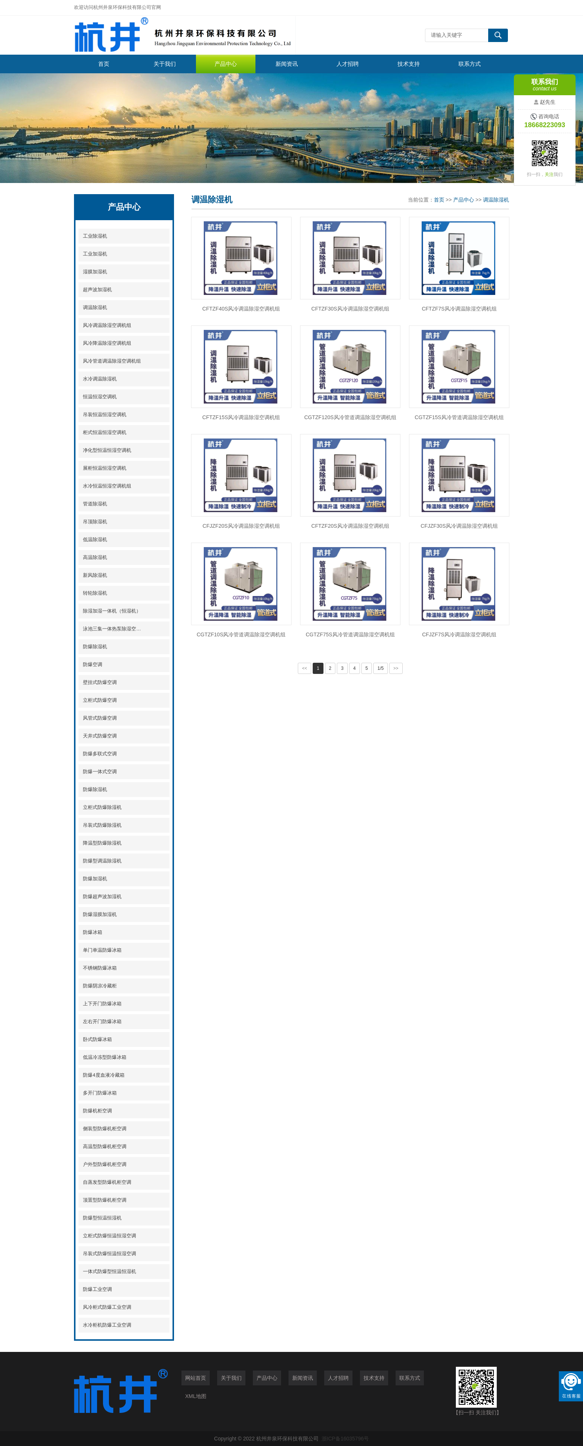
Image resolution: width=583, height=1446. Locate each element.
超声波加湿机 (97, 289)
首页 (103, 64)
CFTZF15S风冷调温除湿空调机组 (241, 417)
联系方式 (469, 64)
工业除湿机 (95, 236)
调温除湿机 (95, 307)
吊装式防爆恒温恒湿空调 (109, 1253)
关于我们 (165, 64)
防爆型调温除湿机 (102, 861)
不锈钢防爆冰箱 (100, 968)
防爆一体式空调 (100, 771)
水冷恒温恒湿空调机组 (107, 486)
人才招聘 (347, 64)
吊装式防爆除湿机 (102, 825)
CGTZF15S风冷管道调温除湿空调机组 (459, 417)
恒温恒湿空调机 (100, 396)
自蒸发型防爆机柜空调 (107, 1182)
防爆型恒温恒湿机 (102, 1218)
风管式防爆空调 (100, 718)
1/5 (380, 668)
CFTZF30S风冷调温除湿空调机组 (350, 309)
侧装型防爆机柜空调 (104, 1128)
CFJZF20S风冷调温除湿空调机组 (241, 526)
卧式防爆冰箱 (97, 1039)
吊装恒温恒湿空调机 (104, 414)
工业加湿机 (95, 254)
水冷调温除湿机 (100, 379)
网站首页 (195, 1378)
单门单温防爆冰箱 (102, 950)
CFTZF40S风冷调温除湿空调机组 (241, 309)
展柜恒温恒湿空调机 (104, 468)
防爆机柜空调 (97, 1111)
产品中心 (226, 64)
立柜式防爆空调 (100, 700)
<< (304, 668)
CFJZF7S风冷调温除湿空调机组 (459, 634)
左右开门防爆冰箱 (102, 1021)
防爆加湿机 (95, 878)
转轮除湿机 (95, 593)
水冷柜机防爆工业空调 (107, 1325)
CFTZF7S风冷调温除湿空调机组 (459, 309)
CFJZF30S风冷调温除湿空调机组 (459, 526)
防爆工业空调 (97, 1289)
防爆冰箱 (92, 932)
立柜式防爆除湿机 (102, 807)
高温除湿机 (95, 557)
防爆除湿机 (95, 646)
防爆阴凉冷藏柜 (100, 986)
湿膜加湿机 (95, 271)
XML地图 (195, 1396)
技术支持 (408, 64)
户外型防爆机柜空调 (104, 1164)
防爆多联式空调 (100, 753)
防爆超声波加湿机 (102, 896)
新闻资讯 (287, 64)
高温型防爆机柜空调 (104, 1146)
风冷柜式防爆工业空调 (107, 1307)
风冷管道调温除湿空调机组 (112, 361)
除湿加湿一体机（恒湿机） (112, 611)
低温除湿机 (95, 539)
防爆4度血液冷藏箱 (103, 1075)
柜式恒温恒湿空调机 (104, 432)
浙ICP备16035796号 (345, 1439)
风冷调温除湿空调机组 (107, 325)
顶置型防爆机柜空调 (104, 1200)
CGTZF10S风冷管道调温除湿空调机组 (241, 634)
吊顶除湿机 (95, 521)
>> (396, 668)
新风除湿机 (95, 575)
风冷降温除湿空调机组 (107, 343)
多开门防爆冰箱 (100, 1093)
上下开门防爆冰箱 (102, 1003)
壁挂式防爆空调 (100, 682)
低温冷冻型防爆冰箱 (104, 1057)
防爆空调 (92, 664)
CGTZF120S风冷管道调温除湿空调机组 (350, 417)
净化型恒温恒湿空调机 (107, 450)
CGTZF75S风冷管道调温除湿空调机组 (350, 634)
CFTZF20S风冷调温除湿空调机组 (350, 526)
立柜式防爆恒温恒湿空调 (109, 1235)
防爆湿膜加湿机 (100, 914)
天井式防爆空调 (100, 736)
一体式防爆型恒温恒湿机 (109, 1271)
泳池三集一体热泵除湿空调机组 (113, 629)
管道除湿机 (95, 504)
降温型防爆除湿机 (102, 843)
